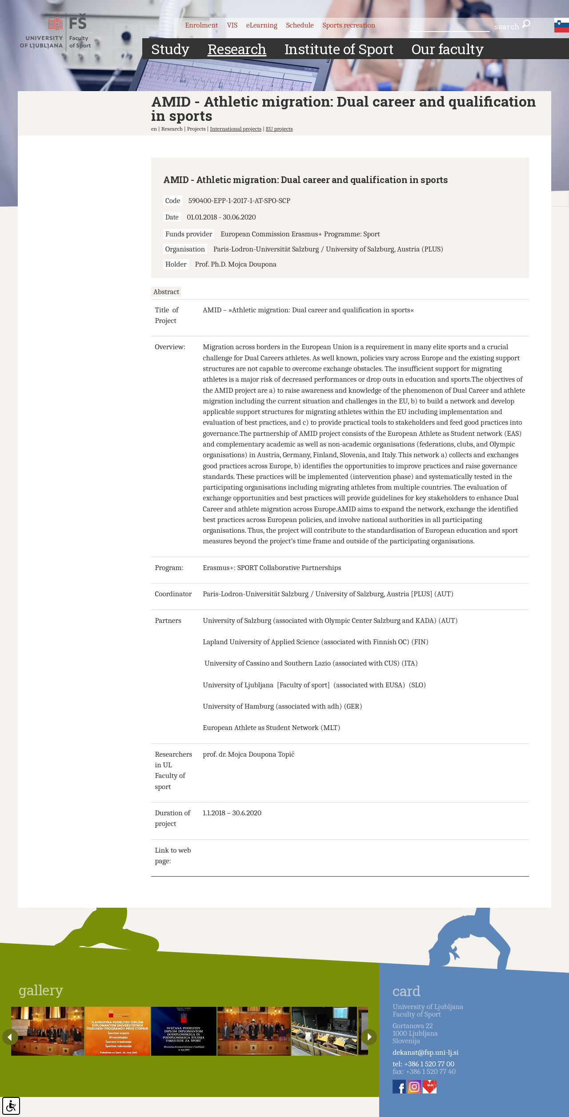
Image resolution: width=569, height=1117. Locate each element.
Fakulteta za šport (63, 32)
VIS (232, 25)
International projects (235, 128)
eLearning (261, 25)
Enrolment (201, 25)
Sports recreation (349, 25)
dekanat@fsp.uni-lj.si (425, 1052)
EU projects (279, 128)
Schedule (300, 25)
